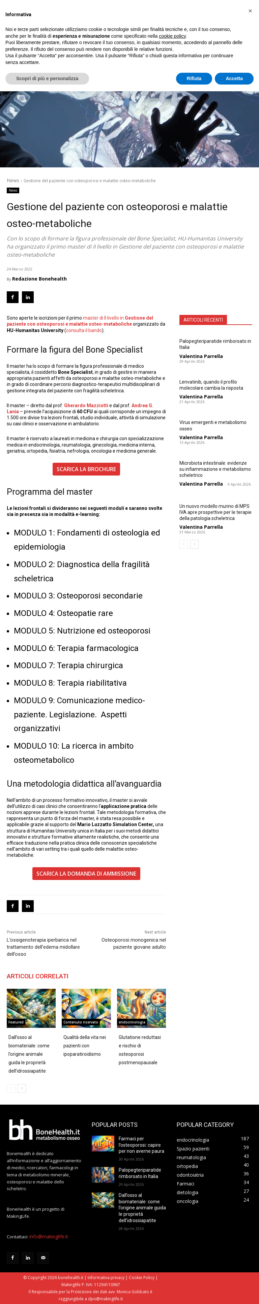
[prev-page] (183, 544)
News (13, 180)
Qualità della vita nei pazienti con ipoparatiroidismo (84, 1046)
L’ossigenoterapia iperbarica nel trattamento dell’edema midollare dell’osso (43, 947)
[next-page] (194, 544)
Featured (16, 1022)
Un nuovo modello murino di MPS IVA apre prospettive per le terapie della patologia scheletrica (215, 512)
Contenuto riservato (80, 1022)
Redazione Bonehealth (39, 279)
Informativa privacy (106, 1277)
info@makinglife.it (48, 1236)
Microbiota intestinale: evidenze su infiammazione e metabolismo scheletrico (215, 469)
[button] (250, 10)
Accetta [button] (234, 78)
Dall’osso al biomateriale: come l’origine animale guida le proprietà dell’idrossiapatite (29, 1054)
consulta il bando (84, 330)
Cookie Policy (141, 1277)
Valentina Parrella (201, 356)
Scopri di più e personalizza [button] (47, 78)
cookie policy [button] (172, 36)
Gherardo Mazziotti (86, 405)
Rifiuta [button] (194, 78)
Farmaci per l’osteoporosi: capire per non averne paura (141, 1145)
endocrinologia (132, 1022)
